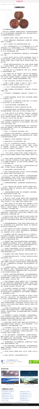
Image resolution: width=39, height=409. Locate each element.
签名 (10, 4)
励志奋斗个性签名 (5, 400)
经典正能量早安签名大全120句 (25, 396)
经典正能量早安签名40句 (6, 393)
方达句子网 (18, 404)
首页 (6, 4)
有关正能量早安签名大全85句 (8, 402)
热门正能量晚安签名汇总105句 (25, 393)
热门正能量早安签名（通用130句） (8, 391)
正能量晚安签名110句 (24, 398)
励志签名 (14, 4)
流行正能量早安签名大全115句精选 (22, 402)
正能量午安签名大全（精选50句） (8, 396)
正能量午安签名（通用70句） (25, 391)
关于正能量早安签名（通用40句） (8, 398)
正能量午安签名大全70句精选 (7, 395)
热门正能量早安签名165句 (25, 400)
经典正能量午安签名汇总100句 (25, 395)
